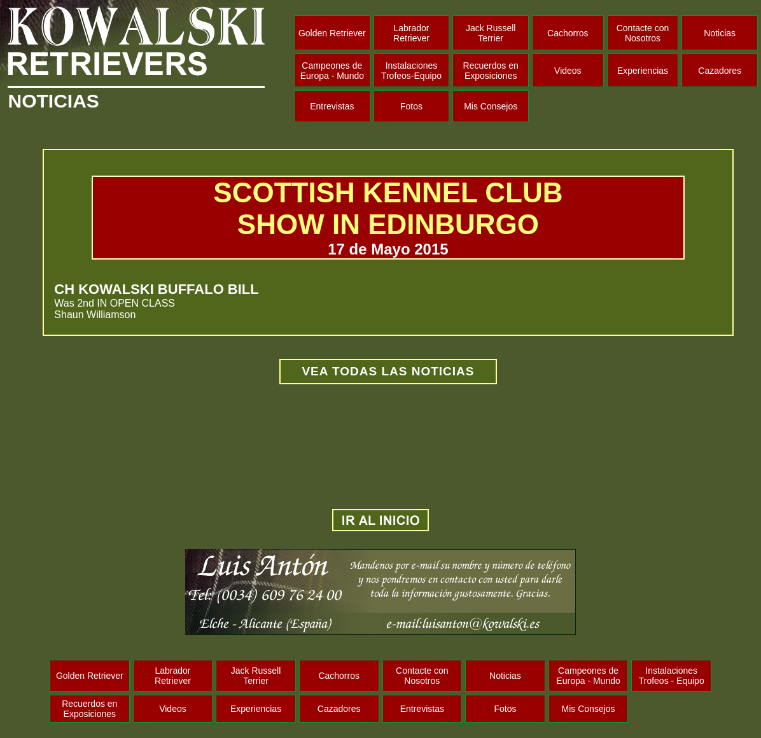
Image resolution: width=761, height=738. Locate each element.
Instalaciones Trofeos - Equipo (671, 675)
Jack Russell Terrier (491, 33)
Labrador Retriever (411, 33)
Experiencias (642, 71)
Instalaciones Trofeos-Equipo (411, 70)
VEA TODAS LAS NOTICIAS (388, 371)
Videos (568, 71)
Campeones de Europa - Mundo (332, 70)
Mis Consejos (490, 106)
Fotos (411, 106)
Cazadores (719, 71)
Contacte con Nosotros (643, 33)
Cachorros (568, 33)
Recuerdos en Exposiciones (491, 70)
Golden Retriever (332, 33)
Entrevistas (332, 106)
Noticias (720, 33)
